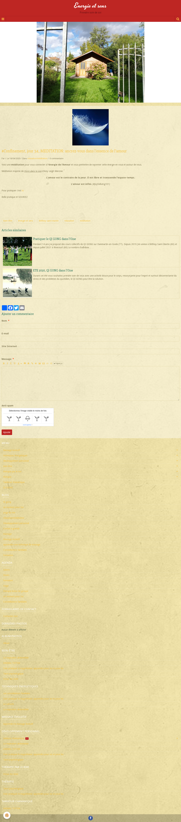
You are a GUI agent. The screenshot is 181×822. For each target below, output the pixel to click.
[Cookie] (6, 815)
